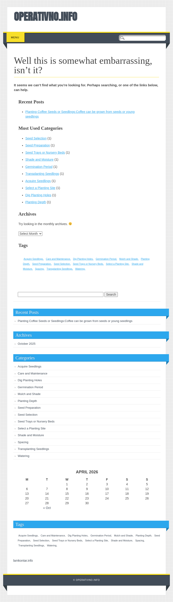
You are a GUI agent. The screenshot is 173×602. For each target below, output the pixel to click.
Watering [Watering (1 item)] (80, 268)
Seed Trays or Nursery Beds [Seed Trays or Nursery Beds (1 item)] (88, 263)
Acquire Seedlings (38, 181)
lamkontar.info (23, 560)
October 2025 (27, 343)
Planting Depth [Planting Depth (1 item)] (143, 535)
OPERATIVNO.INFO (45, 16)
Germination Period (39, 167)
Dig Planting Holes (38, 195)
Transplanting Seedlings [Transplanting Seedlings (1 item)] (59, 268)
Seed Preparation (37, 145)
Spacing (23, 442)
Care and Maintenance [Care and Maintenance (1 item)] (58, 259)
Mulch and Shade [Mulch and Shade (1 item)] (128, 259)
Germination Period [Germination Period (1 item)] (106, 259)
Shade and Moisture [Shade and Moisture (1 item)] (121, 540)
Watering (24, 456)
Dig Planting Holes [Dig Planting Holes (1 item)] (83, 259)
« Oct (47, 508)
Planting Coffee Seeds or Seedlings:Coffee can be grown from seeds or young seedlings (75, 321)
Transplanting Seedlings (42, 174)
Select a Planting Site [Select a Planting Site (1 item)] (117, 263)
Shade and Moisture (39, 159)
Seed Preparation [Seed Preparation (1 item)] (41, 263)
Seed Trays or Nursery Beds (45, 152)
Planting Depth (35, 202)
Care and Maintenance (33, 373)
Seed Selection (36, 138)
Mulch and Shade (29, 394)
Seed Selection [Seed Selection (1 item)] (62, 263)
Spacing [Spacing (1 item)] (39, 268)
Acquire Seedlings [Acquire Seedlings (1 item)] (33, 259)
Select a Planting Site (40, 188)
